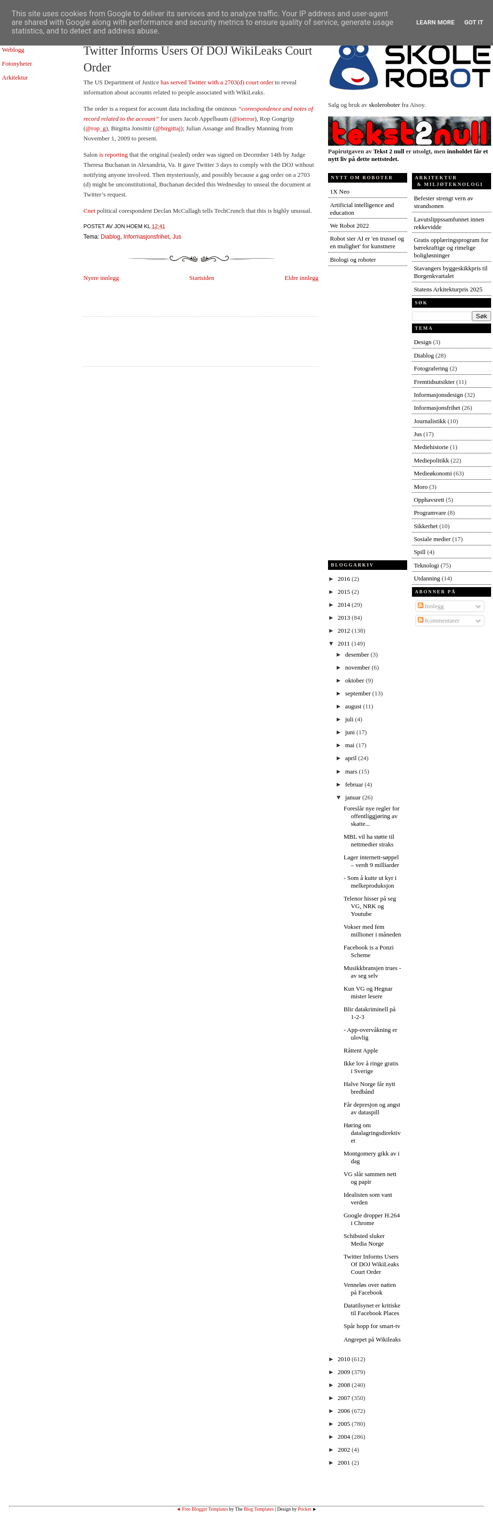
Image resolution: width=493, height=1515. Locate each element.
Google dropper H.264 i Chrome (371, 1219)
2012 (345, 630)
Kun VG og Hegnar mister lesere (367, 992)
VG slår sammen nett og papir (369, 1177)
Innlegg (431, 606)
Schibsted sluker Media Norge (364, 1239)
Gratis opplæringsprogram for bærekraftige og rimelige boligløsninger (451, 247)
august (354, 706)
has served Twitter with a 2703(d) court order (218, 82)
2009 (345, 1372)
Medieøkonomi (433, 473)
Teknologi (426, 565)
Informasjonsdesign (438, 394)
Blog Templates (259, 1509)
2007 (345, 1397)
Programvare (430, 512)
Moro (421, 486)
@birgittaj (168, 128)
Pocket (304, 1509)
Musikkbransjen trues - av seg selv (372, 971)
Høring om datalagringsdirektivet (371, 1133)
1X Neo (340, 191)
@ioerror (243, 118)
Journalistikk (430, 421)
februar (355, 784)
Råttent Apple (360, 1050)
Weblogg (13, 49)
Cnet (89, 210)
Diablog (110, 236)
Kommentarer (438, 620)
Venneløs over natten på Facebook (369, 1288)
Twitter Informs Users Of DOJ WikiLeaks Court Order (197, 59)
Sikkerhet (426, 526)
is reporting (114, 154)
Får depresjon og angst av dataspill (371, 1108)
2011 (345, 643)
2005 (345, 1423)
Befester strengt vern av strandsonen (443, 202)
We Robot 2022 (349, 225)
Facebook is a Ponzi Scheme (368, 951)
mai (350, 745)
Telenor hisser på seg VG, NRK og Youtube (369, 906)
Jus (176, 236)
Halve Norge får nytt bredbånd (369, 1087)
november (358, 667)
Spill (420, 551)
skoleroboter (384, 104)
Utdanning (427, 578)
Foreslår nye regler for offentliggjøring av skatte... (371, 816)
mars (352, 771)
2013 (345, 617)
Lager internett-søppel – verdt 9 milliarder (371, 861)
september (359, 693)
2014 (345, 604)
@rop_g (95, 128)
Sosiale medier (432, 539)
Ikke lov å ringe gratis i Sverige (370, 1067)
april (351, 758)
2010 (345, 1359)
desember (358, 654)
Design (423, 342)
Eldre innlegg (301, 277)
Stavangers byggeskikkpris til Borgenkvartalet (451, 272)
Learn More (435, 22)
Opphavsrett (429, 499)
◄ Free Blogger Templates (202, 1509)
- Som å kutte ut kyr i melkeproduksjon (370, 881)
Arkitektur (15, 77)
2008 (345, 1384)
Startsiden (201, 277)
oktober (355, 680)
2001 (345, 1462)
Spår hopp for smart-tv (371, 1326)
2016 (345, 578)
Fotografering (431, 368)
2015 (345, 591)
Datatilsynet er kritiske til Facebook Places (371, 1309)
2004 (345, 1436)
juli (350, 719)
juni (350, 732)
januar (354, 797)
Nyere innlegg (101, 277)
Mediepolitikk (431, 460)
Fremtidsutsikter (434, 381)
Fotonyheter (17, 63)
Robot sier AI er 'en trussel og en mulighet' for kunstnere (367, 242)
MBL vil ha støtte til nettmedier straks (368, 840)
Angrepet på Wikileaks (371, 1339)
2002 (345, 1449)
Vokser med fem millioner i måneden (372, 930)
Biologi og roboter (353, 259)
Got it (473, 22)
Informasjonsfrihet (146, 236)
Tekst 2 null (388, 151)
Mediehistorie (431, 447)
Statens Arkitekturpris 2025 (448, 289)
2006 (345, 1410)
